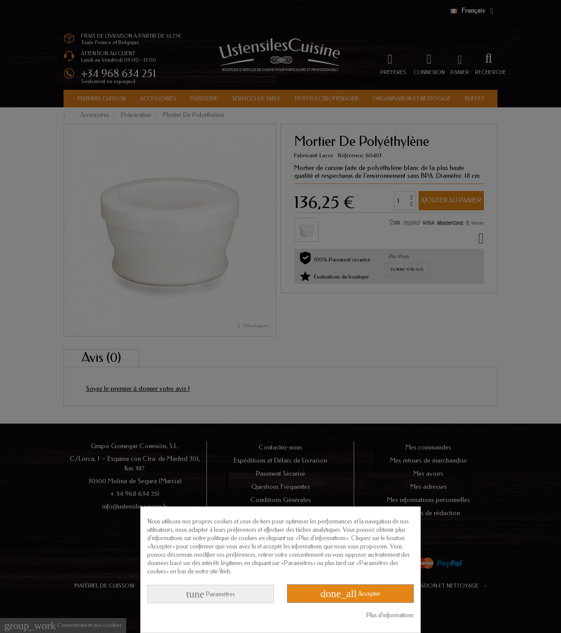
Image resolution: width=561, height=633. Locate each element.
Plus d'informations (390, 615)
